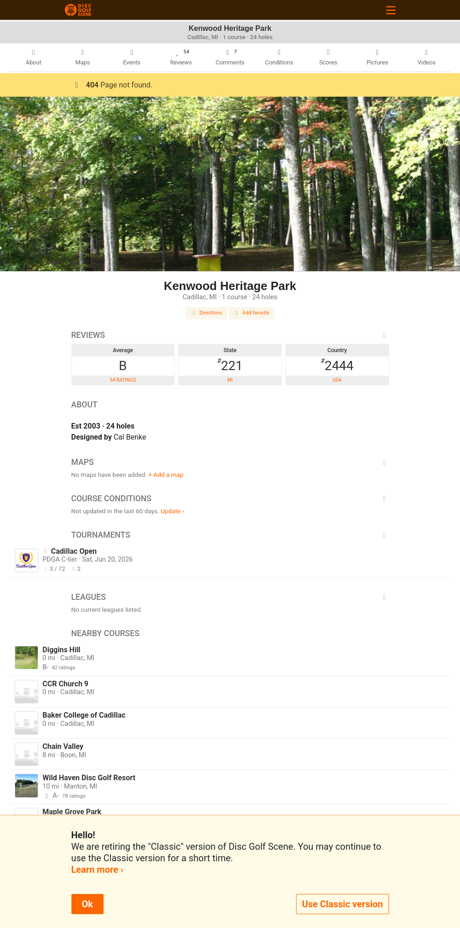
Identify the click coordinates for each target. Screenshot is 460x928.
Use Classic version (342, 904)
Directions (206, 313)
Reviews (230, 335)
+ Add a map (165, 474)
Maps (230, 462)
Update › (172, 511)
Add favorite (251, 313)
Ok (87, 904)
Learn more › (97, 869)
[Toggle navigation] (391, 10)
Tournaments (230, 534)
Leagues (230, 597)
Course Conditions (230, 498)
